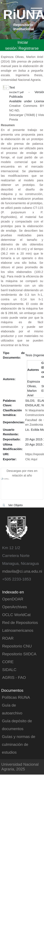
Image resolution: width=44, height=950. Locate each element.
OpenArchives (14, 606)
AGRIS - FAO (14, 677)
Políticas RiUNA (16, 697)
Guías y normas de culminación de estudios (18, 744)
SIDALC (9, 669)
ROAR (8, 638)
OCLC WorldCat (16, 614)
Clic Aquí (31, 459)
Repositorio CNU (17, 646)
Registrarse (28, 48)
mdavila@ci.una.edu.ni (22, 571)
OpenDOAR (12, 599)
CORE (8, 661)
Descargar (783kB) (22, 115)
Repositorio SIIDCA (19, 653)
